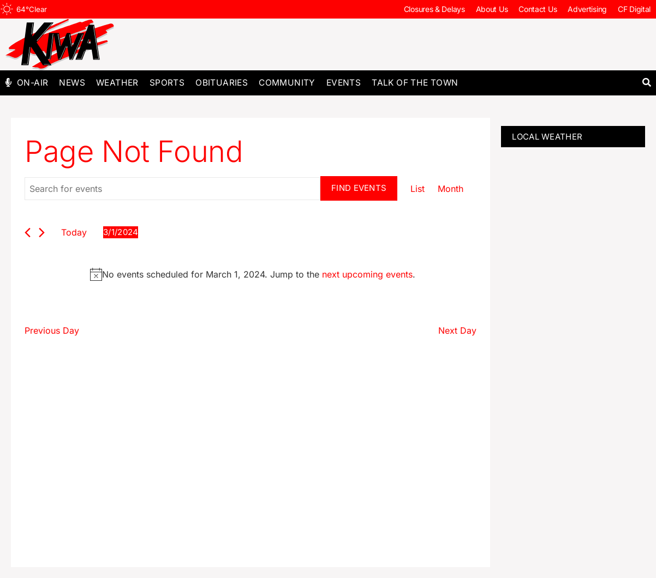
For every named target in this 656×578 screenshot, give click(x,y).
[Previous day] (28, 232)
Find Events (358, 188)
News (72, 82)
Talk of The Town (415, 82)
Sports (167, 82)
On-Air (32, 82)
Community (287, 82)
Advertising (587, 9)
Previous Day (52, 330)
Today (74, 232)
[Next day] (42, 232)
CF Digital (634, 9)
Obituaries (221, 82)
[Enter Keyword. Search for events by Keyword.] (172, 188)
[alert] (252, 274)
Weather (117, 82)
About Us (492, 9)
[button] (646, 82)
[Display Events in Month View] (450, 189)
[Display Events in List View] (417, 189)
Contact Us (537, 9)
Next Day (457, 330)
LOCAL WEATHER (547, 136)
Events (343, 82)
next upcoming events (367, 274)
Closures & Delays (434, 9)
